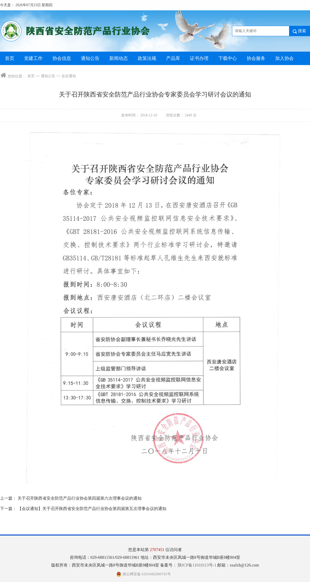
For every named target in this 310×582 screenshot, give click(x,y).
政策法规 (147, 58)
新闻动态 (118, 58)
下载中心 (227, 58)
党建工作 (33, 58)
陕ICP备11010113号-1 (197, 565)
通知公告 (90, 58)
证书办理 (199, 58)
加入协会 (284, 58)
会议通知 (68, 76)
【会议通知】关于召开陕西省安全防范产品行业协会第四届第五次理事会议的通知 (92, 508)
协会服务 (256, 58)
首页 (9, 58)
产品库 (173, 58)
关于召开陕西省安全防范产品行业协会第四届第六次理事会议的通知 (80, 498)
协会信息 (61, 58)
